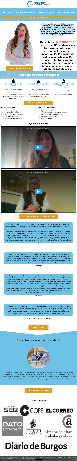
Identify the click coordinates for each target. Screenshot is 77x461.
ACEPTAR (39, 459)
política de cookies (13, 458)
